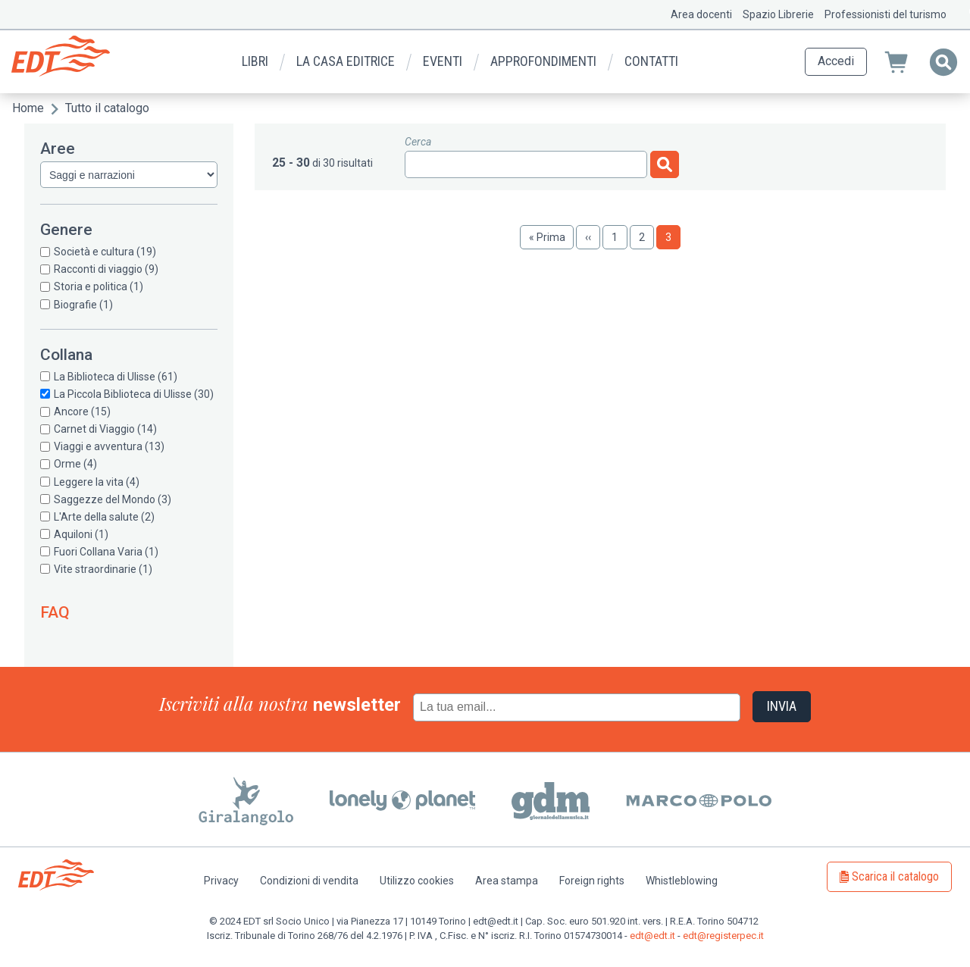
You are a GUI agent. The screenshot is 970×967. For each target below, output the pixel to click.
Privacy (221, 881)
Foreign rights (591, 881)
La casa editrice (345, 61)
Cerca (418, 142)
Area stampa (506, 881)
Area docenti (701, 14)
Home (28, 108)
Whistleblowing (682, 881)
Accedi (836, 61)
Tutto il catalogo (107, 108)
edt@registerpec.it (723, 935)
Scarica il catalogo (895, 876)
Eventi (442, 61)
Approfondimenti (543, 61)
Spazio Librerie (778, 14)
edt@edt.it (652, 935)
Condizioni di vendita (309, 881)
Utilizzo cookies (417, 881)
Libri (255, 61)
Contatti (651, 61)
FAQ (55, 612)
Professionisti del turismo (885, 14)
